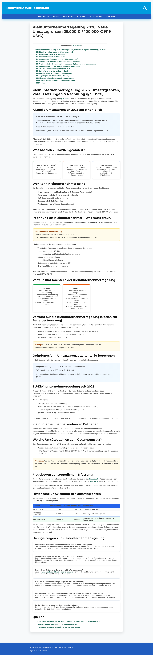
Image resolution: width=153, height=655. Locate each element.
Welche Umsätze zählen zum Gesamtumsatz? (55, 73)
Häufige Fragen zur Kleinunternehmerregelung (55, 80)
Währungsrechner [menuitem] (95, 16)
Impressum (33, 651)
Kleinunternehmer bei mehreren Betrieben (54, 71)
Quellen (40, 83)
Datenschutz (42, 651)
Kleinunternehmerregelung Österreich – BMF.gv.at (58, 627)
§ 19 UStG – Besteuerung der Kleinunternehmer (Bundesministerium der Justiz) (69, 621)
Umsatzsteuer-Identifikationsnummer (57, 572)
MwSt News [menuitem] (110, 16)
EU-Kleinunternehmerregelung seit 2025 (53, 69)
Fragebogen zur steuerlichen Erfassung (52, 76)
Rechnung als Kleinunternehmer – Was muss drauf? (57, 59)
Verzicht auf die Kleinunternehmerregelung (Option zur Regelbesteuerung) (66, 64)
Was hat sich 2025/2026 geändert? (51, 54)
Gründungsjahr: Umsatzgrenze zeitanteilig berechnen (58, 66)
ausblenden (77, 46)
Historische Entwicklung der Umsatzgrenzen (55, 78)
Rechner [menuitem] (56, 16)
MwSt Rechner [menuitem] (43, 16)
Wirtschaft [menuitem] (81, 16)
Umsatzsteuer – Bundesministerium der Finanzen (57, 624)
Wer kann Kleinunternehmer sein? (50, 57)
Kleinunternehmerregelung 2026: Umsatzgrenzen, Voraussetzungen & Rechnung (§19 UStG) (70, 50)
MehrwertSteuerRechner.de (27, 7)
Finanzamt (93, 479)
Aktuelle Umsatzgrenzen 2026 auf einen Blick (54, 52)
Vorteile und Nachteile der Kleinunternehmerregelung (58, 61)
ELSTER (93, 481)
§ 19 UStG (65, 99)
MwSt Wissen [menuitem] (68, 16)
